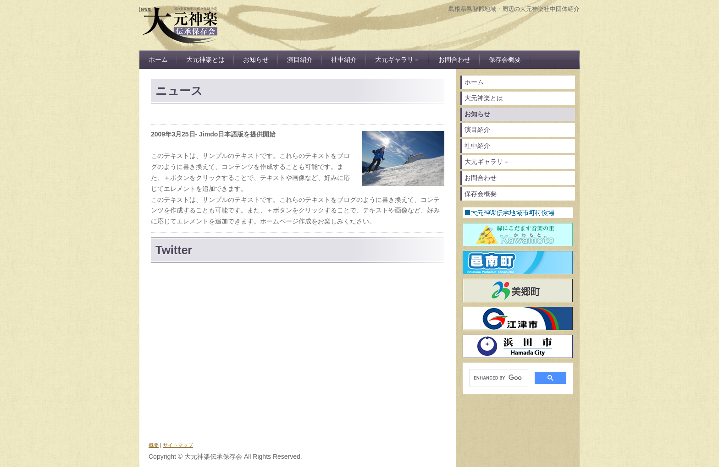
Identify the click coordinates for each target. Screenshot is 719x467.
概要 (154, 445)
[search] (498, 378)
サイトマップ (178, 445)
